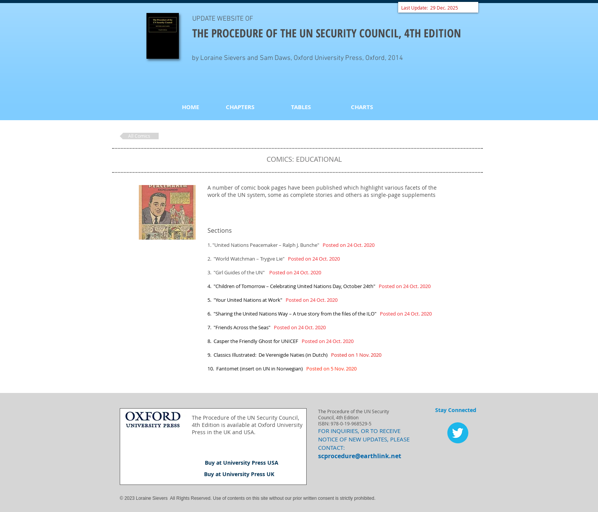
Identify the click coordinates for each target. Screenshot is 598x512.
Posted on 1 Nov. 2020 (355, 354)
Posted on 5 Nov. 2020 (331, 368)
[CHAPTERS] (240, 107)
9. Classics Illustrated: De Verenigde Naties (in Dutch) (268, 354)
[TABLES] (301, 107)
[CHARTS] (362, 107)
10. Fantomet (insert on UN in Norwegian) (255, 368)
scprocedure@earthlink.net (359, 456)
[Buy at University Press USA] (241, 463)
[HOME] (190, 107)
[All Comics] (139, 136)
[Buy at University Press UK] (239, 474)
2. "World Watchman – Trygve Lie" (273, 258)
